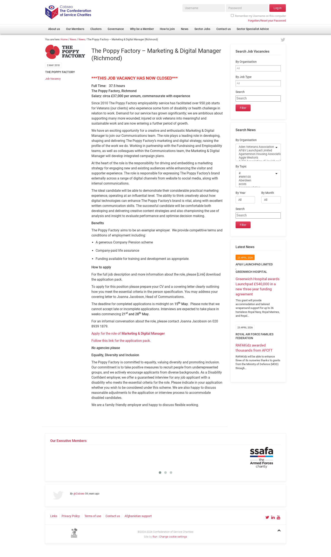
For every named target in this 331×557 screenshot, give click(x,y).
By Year (241, 193)
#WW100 (255, 177)
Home (64, 39)
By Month (267, 193)
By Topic (241, 166)
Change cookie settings (173, 536)
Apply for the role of (128, 333)
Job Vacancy (53, 78)
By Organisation (246, 62)
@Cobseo (78, 493)
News (73, 39)
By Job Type (243, 77)
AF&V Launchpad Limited (255, 150)
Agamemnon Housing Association (255, 154)
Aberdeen (255, 180)
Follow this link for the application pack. (121, 341)
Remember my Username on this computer (258, 16)
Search (240, 92)
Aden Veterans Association (255, 147)
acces (255, 184)
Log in (278, 8)
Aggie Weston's (255, 157)
